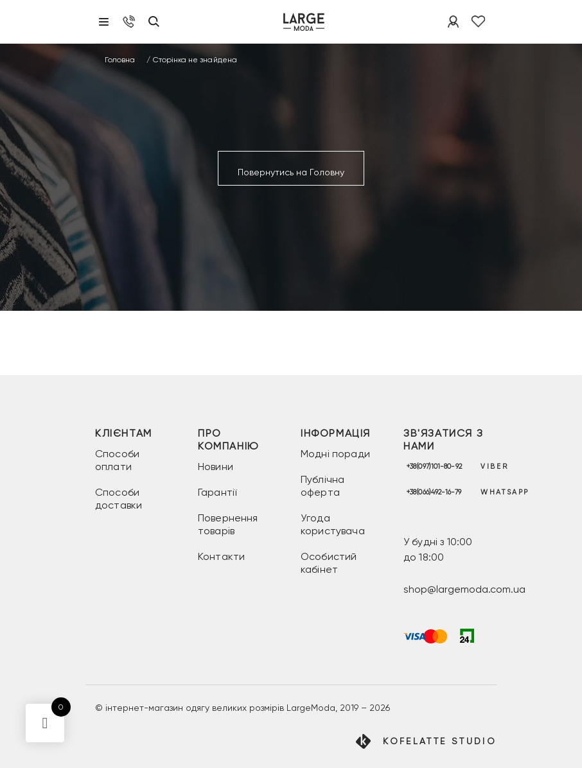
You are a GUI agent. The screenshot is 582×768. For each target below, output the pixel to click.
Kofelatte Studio (440, 741)
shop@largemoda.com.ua (464, 589)
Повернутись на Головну (291, 172)
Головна (120, 59)
